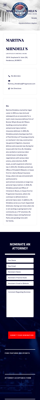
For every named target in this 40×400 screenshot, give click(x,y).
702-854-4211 (16, 76)
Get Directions (16, 88)
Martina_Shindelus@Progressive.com (21, 84)
